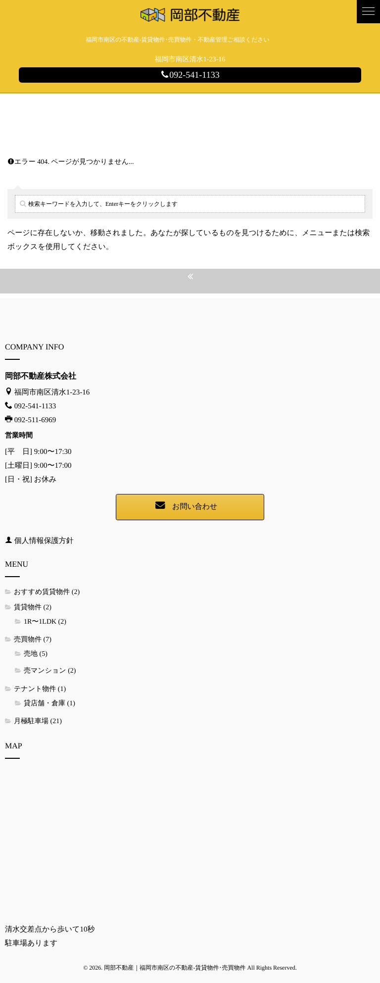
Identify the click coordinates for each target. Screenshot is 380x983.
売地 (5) (36, 654)
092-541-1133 (189, 75)
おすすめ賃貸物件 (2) (47, 592)
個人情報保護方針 (44, 541)
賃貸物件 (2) (32, 607)
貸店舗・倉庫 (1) (49, 703)
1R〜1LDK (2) (45, 622)
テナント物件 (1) (40, 689)
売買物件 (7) (32, 639)
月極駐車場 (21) (38, 721)
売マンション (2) (50, 671)
